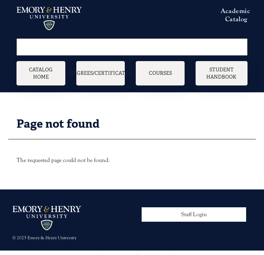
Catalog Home (41, 73)
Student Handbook (221, 73)
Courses (160, 73)
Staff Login (194, 214)
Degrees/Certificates (100, 73)
